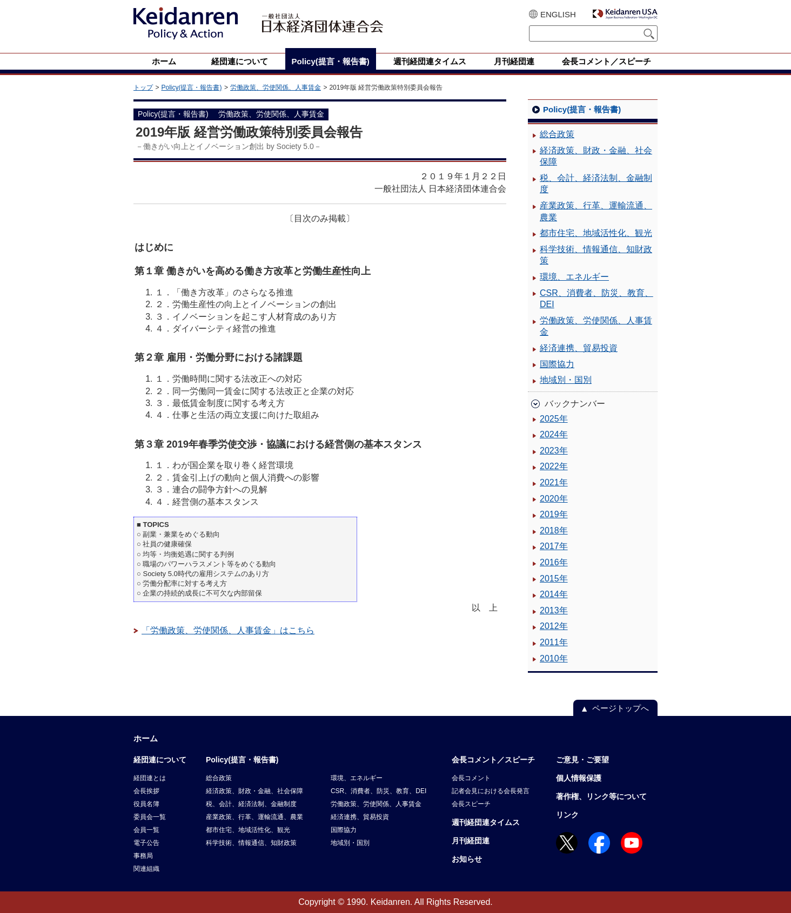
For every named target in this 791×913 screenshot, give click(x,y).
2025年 (554, 418)
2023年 (554, 450)
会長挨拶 (146, 791)
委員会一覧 (149, 817)
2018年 (554, 530)
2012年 (554, 626)
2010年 (554, 658)
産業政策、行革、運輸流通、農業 (596, 211)
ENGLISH (558, 14)
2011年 (554, 642)
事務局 (143, 856)
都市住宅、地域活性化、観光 (596, 233)
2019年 (554, 514)
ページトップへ (620, 708)
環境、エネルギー (574, 276)
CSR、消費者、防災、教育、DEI (596, 298)
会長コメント (471, 778)
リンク (567, 814)
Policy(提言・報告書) (191, 87)
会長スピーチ (471, 804)
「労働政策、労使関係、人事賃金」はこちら (228, 630)
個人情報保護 (578, 778)
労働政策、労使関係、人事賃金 (275, 87)
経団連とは (149, 778)
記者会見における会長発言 (490, 791)
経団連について (159, 759)
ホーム (145, 738)
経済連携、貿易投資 (579, 348)
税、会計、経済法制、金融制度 (596, 183)
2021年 (554, 482)
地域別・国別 (566, 379)
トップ (143, 87)
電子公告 (146, 843)
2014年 (554, 594)
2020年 (554, 498)
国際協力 (557, 364)
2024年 (554, 434)
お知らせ (467, 859)
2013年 (554, 610)
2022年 (554, 466)
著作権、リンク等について (601, 796)
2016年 (554, 562)
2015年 (554, 578)
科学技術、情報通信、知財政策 (596, 255)
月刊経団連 (471, 840)
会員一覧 (146, 830)
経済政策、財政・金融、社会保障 (596, 156)
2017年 (554, 546)
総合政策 (557, 134)
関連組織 (146, 869)
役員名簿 (146, 804)
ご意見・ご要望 (582, 759)
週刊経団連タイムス (486, 822)
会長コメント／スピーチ (493, 759)
